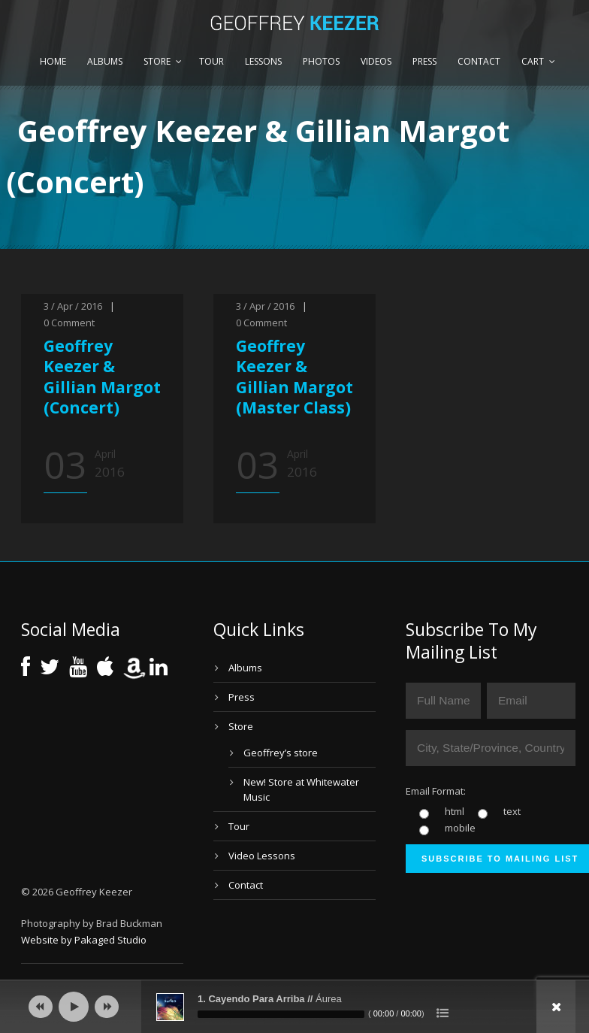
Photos (321, 61)
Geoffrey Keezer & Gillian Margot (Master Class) (294, 376)
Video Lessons (261, 855)
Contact (479, 61)
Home (53, 61)
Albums (104, 61)
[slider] (281, 1014)
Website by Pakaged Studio (83, 940)
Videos (376, 61)
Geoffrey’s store (280, 752)
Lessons (263, 61)
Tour (211, 61)
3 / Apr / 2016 (73, 306)
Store (157, 61)
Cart (532, 61)
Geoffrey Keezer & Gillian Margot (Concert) (102, 376)
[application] (294, 1006)
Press (424, 61)
